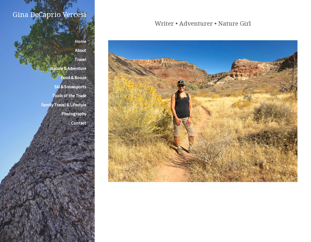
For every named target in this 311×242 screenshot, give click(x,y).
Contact (78, 123)
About (80, 50)
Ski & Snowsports (70, 86)
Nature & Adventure (68, 68)
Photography (73, 113)
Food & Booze (73, 77)
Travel (80, 59)
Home (80, 41)
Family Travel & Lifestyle (63, 104)
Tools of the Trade (69, 95)
